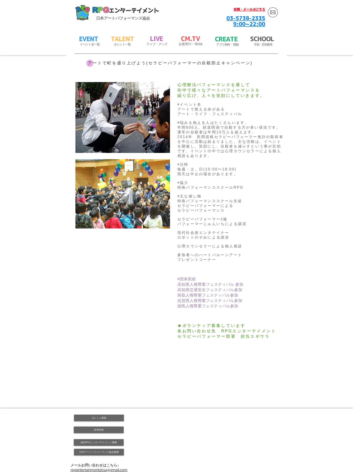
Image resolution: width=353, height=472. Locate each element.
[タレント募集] (99, 418)
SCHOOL (262, 39)
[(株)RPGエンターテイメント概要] (99, 442)
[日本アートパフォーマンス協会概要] (99, 452)
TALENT (122, 39)
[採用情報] (99, 430)
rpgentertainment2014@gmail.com (98, 470)
